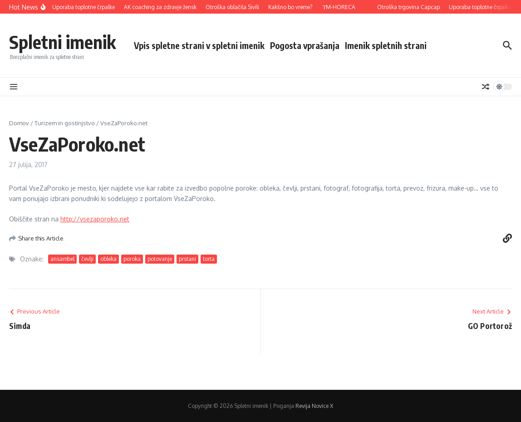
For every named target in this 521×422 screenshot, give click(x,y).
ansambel (62, 258)
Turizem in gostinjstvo (64, 123)
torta (209, 258)
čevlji (87, 258)
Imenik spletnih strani (386, 45)
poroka (132, 258)
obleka (108, 258)
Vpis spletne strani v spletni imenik (199, 45)
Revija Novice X (314, 405)
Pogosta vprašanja (304, 45)
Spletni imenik (62, 41)
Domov (19, 123)
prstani (187, 258)
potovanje (159, 258)
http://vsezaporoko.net (94, 219)
